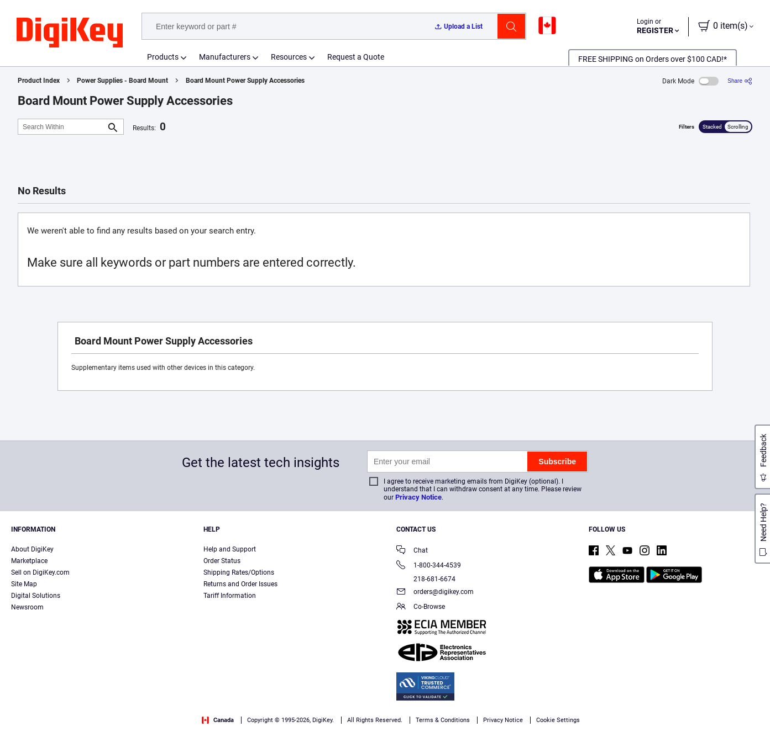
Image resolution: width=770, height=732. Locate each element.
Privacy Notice (418, 497)
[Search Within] (62, 126)
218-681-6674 (425, 579)
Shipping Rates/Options (238, 572)
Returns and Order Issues (240, 584)
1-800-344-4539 (428, 566)
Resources (289, 56)
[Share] (739, 81)
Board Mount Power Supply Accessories (245, 80)
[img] (70, 33)
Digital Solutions (35, 596)
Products (163, 56)
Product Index (39, 80)
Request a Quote (355, 56)
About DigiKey (32, 549)
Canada (218, 720)
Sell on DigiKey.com (40, 572)
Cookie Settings (558, 720)
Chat (412, 551)
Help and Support (229, 549)
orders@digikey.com (435, 592)
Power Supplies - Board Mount (122, 80)
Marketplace (29, 561)
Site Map (24, 584)
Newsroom (27, 607)
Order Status (221, 561)
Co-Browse (420, 607)
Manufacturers (224, 56)
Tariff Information (229, 596)
